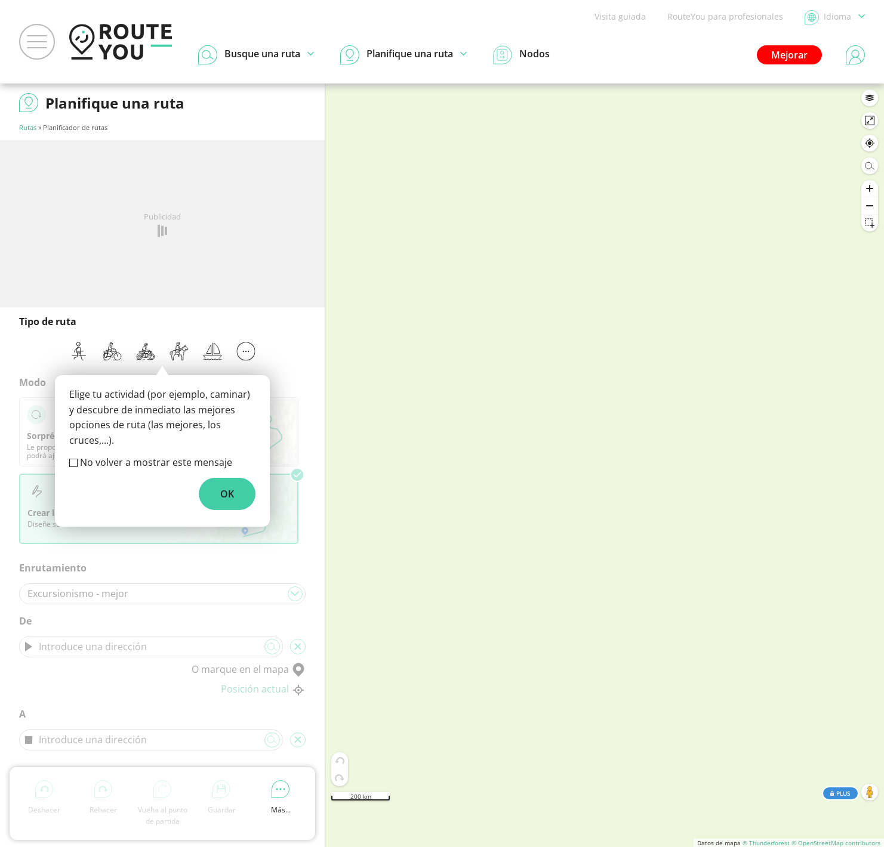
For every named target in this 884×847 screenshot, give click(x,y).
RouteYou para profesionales (725, 16)
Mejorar (789, 54)
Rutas (27, 127)
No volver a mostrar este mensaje (156, 462)
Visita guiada (620, 16)
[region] (604, 465)
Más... (281, 797)
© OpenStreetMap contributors (835, 843)
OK (227, 493)
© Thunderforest (766, 843)
